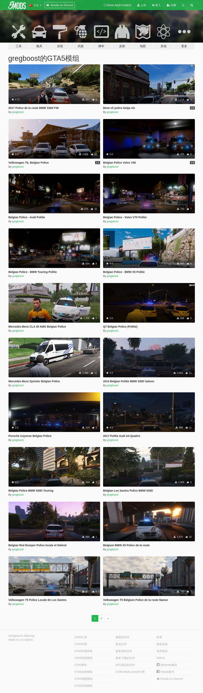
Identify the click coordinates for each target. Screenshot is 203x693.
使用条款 (162, 651)
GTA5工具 (81, 637)
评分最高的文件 (125, 664)
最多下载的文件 (125, 658)
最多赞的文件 (124, 651)
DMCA (161, 658)
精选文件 (121, 644)
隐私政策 (162, 644)
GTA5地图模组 (84, 678)
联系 (159, 637)
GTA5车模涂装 (84, 651)
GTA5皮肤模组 (84, 671)
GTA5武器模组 (84, 658)
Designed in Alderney (22, 635)
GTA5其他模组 (84, 685)
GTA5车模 (81, 644)
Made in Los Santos (21, 639)
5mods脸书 (165, 672)
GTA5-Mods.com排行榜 (130, 671)
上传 (141, 5)
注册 (171, 5)
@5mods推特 (167, 665)
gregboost (18, 112)
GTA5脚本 (81, 664)
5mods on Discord (170, 679)
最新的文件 (122, 637)
